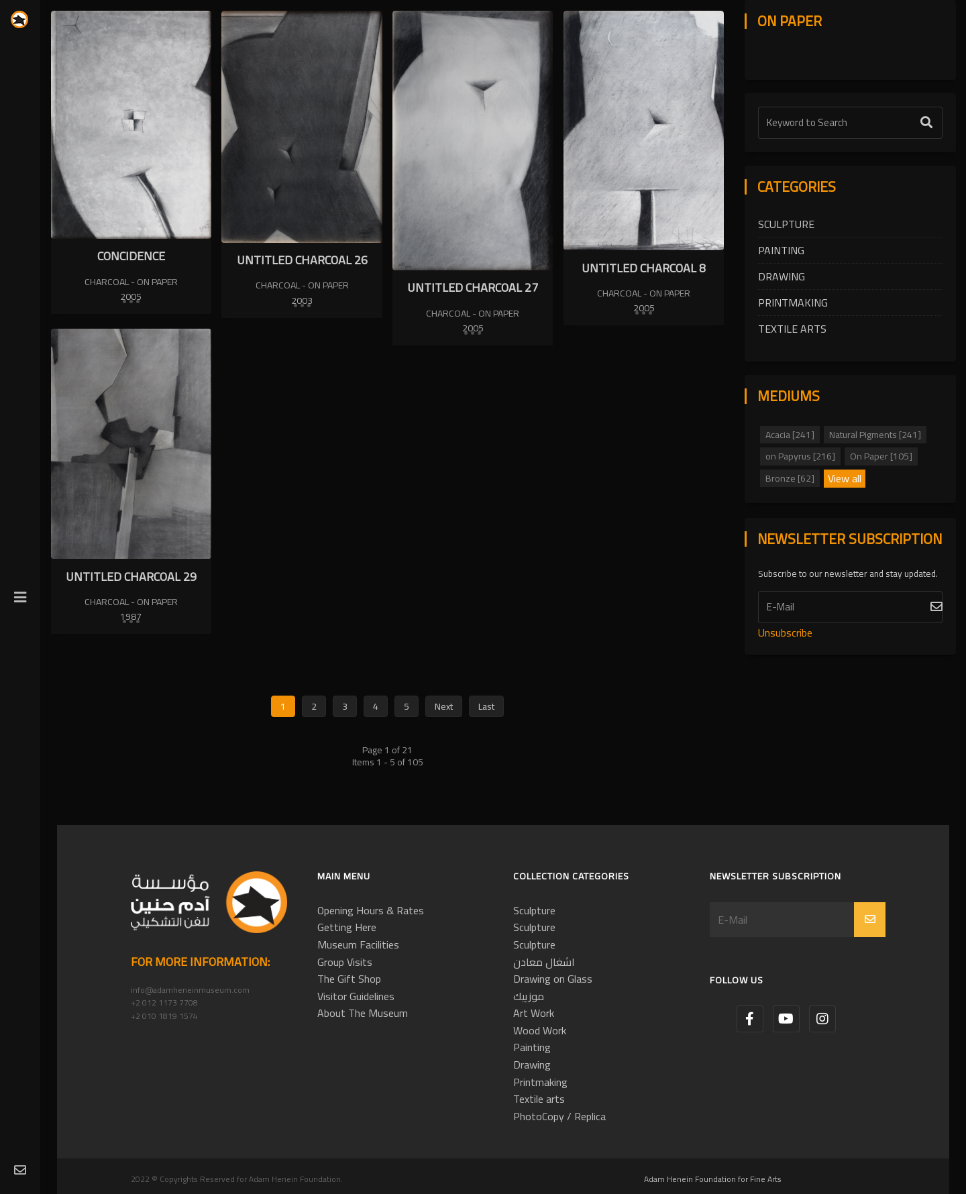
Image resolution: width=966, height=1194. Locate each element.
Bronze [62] (789, 478)
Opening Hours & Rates (370, 910)
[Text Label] (850, 123)
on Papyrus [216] (800, 456)
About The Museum (362, 1013)
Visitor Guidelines (355, 996)
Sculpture (786, 224)
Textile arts (792, 328)
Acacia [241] (789, 434)
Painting (781, 250)
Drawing (781, 276)
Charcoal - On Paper (131, 281)
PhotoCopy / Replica (559, 1116)
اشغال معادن (544, 962)
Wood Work (539, 1030)
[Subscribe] (850, 607)
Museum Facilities (358, 944)
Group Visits (344, 962)
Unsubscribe (785, 632)
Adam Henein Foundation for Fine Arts (713, 1179)
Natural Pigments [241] (875, 434)
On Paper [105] (881, 456)
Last (486, 706)
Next (444, 706)
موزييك (528, 996)
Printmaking (793, 302)
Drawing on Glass (552, 979)
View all (844, 479)
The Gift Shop (349, 979)
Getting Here (346, 927)
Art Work (533, 1013)
